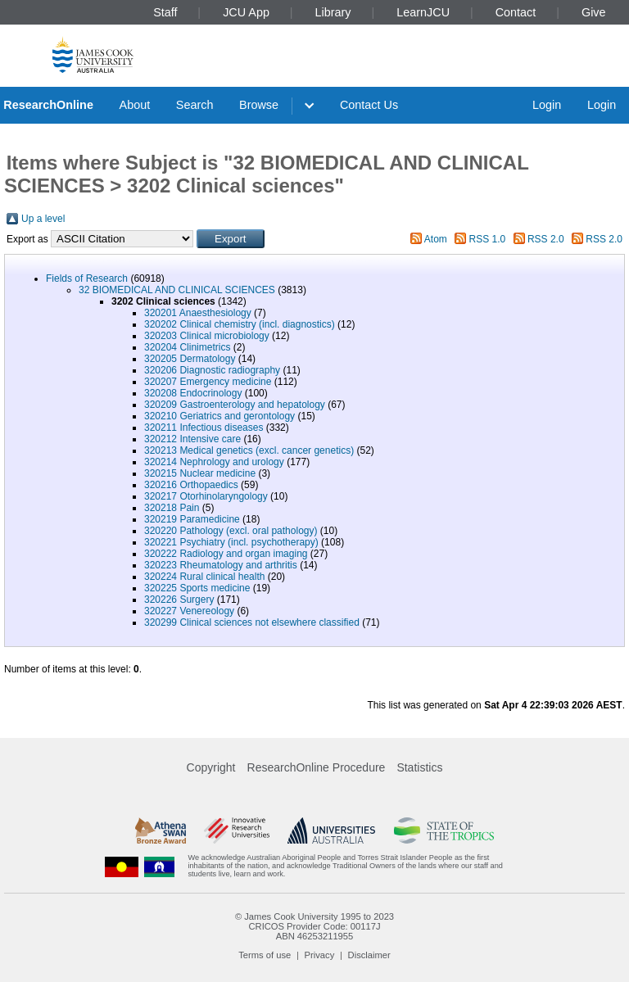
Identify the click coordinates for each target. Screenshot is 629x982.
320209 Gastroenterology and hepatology (234, 404)
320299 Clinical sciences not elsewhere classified (252, 622)
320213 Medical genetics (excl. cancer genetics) (249, 450)
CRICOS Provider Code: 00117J (314, 926)
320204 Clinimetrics (187, 347)
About (135, 104)
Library (333, 12)
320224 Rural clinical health (204, 576)
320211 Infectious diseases (203, 427)
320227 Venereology (189, 611)
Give (593, 12)
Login (546, 104)
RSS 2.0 (545, 239)
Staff (165, 12)
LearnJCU (423, 12)
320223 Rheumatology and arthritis (220, 565)
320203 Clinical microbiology (206, 336)
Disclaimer (369, 955)
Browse (258, 104)
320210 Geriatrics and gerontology (219, 416)
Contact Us (369, 104)
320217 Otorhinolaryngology (206, 496)
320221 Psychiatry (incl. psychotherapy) (231, 542)
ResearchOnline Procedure (316, 767)
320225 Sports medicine (197, 588)
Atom (435, 239)
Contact (516, 12)
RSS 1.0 (487, 239)
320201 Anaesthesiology (197, 313)
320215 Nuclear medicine (200, 473)
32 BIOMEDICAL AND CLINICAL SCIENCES (177, 290)
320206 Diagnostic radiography (212, 370)
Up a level (43, 218)
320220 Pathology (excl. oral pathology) (230, 530)
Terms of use (264, 955)
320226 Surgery (179, 599)
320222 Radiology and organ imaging (225, 553)
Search (195, 104)
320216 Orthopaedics (191, 485)
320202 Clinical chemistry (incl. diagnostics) (239, 324)
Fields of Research (87, 278)
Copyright (211, 767)
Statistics (419, 767)
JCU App (246, 12)
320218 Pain (171, 508)
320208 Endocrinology (193, 393)
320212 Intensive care (192, 439)
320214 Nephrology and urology (214, 462)
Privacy (320, 955)
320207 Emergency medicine (207, 381)
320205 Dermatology (189, 358)
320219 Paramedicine (192, 519)
